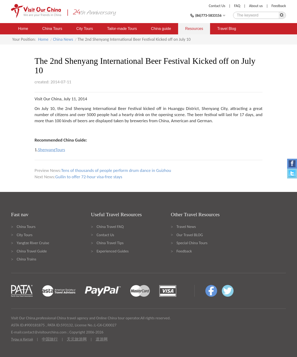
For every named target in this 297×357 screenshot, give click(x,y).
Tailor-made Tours (122, 29)
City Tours (84, 29)
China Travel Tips (110, 242)
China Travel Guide (32, 251)
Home (23, 29)
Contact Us (217, 6)
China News (63, 39)
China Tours (52, 29)
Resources (194, 29)
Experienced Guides (113, 251)
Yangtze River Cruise (33, 242)
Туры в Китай (22, 339)
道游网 (102, 339)
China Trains (26, 259)
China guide (161, 29)
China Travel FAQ (110, 226)
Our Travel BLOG (189, 234)
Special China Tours (191, 242)
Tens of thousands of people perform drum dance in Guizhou (116, 170)
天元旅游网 (77, 339)
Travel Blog (226, 29)
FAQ (237, 6)
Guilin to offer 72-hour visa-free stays (88, 176)
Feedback (278, 6)
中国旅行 (50, 339)
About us (256, 6)
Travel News (186, 226)
